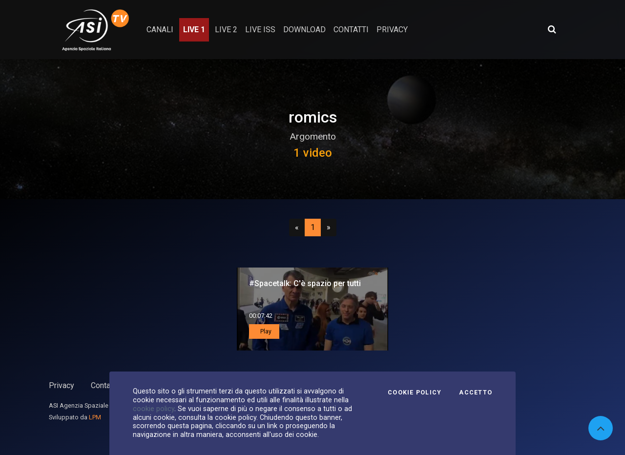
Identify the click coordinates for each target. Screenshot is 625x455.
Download (304, 29)
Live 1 (194, 29)
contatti (351, 29)
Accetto (475, 392)
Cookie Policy (414, 392)
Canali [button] (159, 29)
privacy (392, 29)
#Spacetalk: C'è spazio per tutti (305, 283)
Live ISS (260, 29)
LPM (95, 417)
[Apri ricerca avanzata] (552, 29)
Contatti (104, 385)
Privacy (61, 385)
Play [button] (265, 331)
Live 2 (226, 29)
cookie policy (153, 409)
